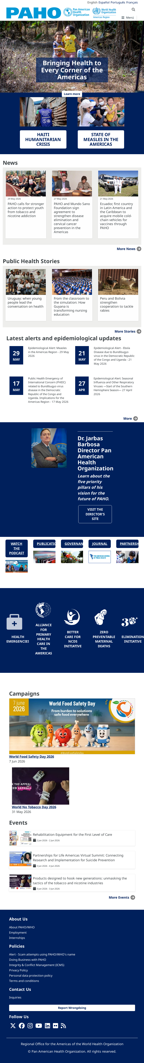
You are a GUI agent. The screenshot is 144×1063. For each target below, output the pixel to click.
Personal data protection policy (30, 976)
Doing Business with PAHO (27, 960)
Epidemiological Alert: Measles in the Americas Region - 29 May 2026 (48, 352)
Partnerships (129, 544)
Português (118, 2)
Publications (46, 544)
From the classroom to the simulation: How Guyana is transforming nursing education (71, 306)
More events (119, 898)
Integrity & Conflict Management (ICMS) (36, 965)
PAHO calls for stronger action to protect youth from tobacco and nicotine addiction (26, 210)
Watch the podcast (16, 548)
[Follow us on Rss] (63, 1027)
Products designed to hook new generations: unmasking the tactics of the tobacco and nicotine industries (80, 880)
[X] (13, 1027)
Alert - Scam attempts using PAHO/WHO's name (42, 955)
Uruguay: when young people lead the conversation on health (25, 302)
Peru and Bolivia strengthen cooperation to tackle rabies (116, 304)
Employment (18, 933)
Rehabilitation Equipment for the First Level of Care (72, 835)
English (92, 2)
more (127, 418)
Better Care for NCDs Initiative (73, 639)
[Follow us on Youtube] (38, 1027)
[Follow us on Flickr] (55, 1027)
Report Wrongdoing (72, 1008)
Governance (74, 544)
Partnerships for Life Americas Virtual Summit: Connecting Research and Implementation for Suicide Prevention (78, 858)
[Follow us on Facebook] (22, 1027)
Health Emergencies (17, 639)
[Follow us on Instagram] (30, 1027)
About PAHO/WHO (22, 927)
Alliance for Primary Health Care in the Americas (43, 639)
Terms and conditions (24, 981)
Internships (17, 938)
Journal (99, 544)
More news (126, 249)
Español (104, 2)
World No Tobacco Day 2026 (34, 807)
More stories (125, 331)
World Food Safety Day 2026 (31, 757)
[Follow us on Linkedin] (47, 1027)
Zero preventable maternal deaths (104, 639)
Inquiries (15, 998)
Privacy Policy (18, 971)
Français (132, 2)
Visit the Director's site (95, 514)
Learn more (72, 94)
